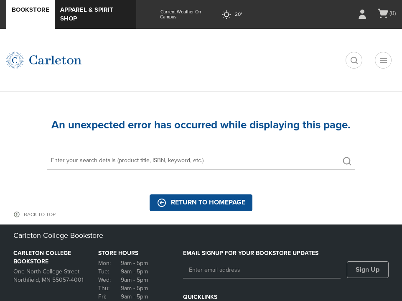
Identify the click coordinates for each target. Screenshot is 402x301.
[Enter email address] (262, 270)
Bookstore (30, 9)
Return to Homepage (201, 203)
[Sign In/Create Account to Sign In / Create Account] (362, 14)
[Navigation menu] (383, 60)
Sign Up (367, 269)
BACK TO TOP (40, 214)
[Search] (201, 161)
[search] (354, 60)
